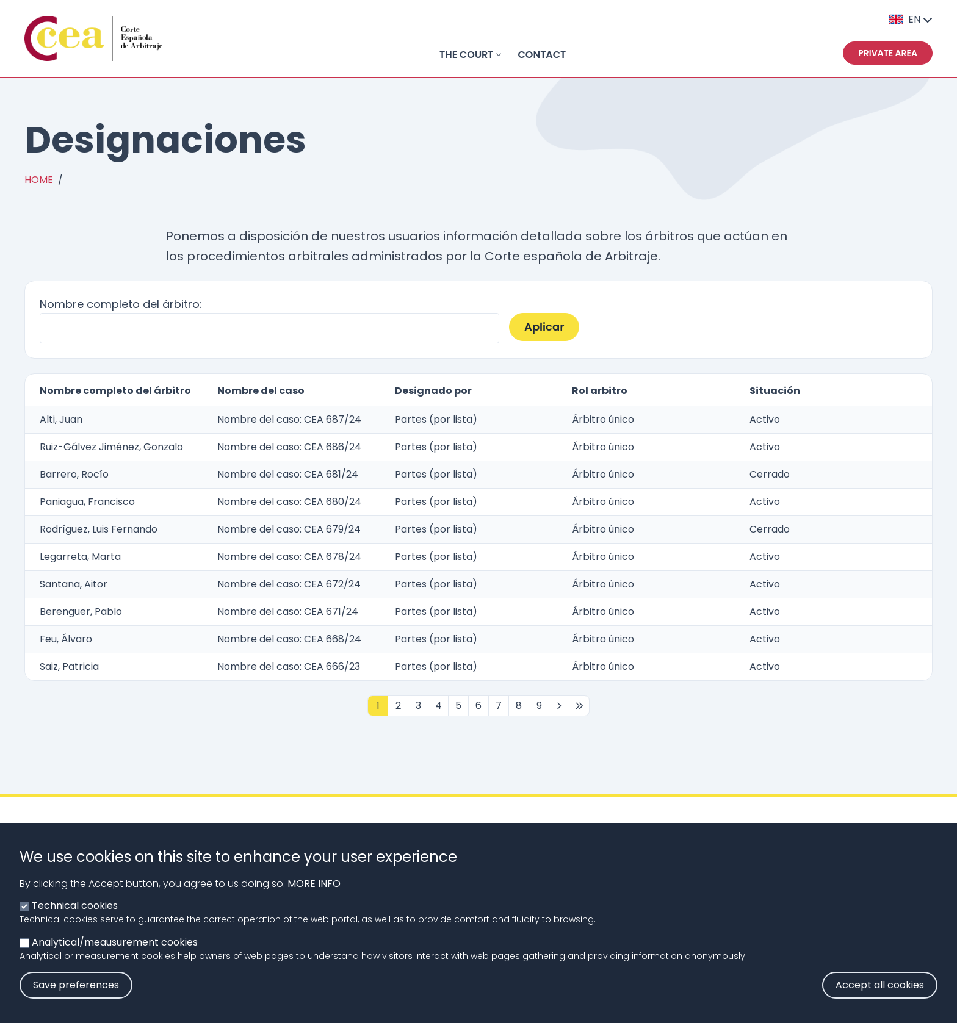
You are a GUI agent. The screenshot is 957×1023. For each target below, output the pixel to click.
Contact (542, 55)
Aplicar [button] (544, 326)
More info (314, 896)
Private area (887, 53)
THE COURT (466, 55)
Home (38, 180)
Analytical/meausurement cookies (115, 954)
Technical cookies (75, 918)
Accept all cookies (880, 997)
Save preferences (76, 997)
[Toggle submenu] (499, 55)
